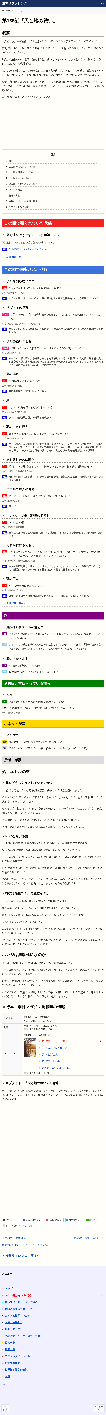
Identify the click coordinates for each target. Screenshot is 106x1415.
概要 (11, 161)
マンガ (18, 10)
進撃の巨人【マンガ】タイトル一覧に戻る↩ (25, 1245)
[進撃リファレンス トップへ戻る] (53, 3)
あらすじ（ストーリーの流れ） (22, 1302)
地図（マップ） (13, 1329)
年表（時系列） (13, 1322)
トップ (8, 1288)
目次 (5, 1408)
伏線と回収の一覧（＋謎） (20, 1309)
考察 (7, 1376)
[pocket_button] (54, 1220)
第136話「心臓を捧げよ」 (87, 1238)
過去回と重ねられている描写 (23, 184)
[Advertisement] (53, 124)
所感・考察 (14, 195)
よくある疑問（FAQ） (17, 1315)
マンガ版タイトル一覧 (18, 1295)
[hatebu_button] (74, 1220)
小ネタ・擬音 (15, 190)
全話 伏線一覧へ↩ (15, 257)
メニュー (98, 1408)
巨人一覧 (10, 1342)
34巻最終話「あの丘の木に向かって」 (29, 249)
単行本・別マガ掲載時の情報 (23, 201)
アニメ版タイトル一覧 (17, 1356)
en (102, 3)
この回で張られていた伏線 (22, 167)
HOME (6, 10)
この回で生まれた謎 (19, 178)
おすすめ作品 (12, 1363)
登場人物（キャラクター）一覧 (22, 1336)
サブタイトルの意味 (19, 207)
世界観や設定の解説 (16, 1369)
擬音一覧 (10, 1349)
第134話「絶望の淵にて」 (18, 1238)
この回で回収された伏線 (21, 172)
